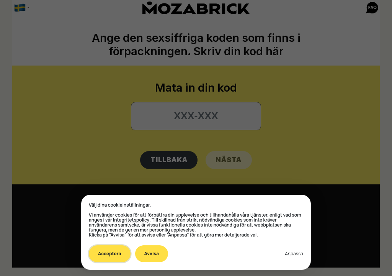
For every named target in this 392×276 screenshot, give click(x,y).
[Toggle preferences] (294, 253)
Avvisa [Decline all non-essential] (151, 253)
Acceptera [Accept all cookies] (109, 253)
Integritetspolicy (131, 219)
